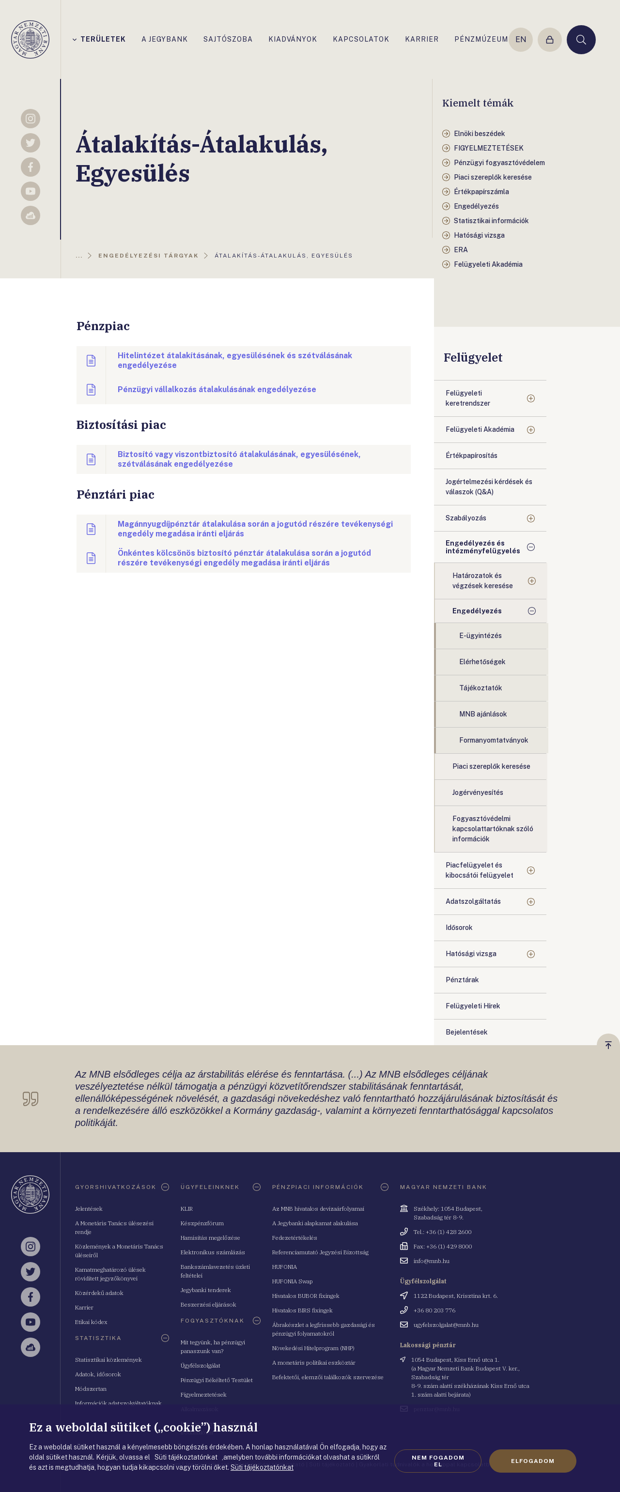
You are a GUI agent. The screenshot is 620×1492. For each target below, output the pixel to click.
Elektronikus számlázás (213, 1252)
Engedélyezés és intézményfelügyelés (483, 547)
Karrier (84, 1307)
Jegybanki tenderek (206, 1290)
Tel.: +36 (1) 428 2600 (442, 1231)
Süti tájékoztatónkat (262, 1467)
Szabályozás (466, 518)
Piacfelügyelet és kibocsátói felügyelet (479, 870)
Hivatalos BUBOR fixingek (306, 1295)
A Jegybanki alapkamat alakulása (315, 1223)
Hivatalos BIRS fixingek (302, 1310)
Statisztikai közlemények (108, 1359)
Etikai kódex (91, 1321)
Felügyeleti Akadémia (480, 429)
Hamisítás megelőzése (210, 1237)
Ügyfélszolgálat (200, 1365)
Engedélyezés (477, 611)
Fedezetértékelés (294, 1237)
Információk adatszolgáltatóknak (118, 1403)
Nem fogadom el (438, 1461)
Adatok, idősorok (98, 1374)
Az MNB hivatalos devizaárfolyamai (318, 1208)
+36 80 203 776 (434, 1310)
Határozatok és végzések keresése (482, 581)
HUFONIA (284, 1266)
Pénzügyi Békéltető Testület (217, 1380)
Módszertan (91, 1388)
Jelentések (89, 1208)
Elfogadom (533, 1461)
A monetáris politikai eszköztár (314, 1362)
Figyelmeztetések (204, 1394)
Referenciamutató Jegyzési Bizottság (320, 1252)
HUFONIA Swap (292, 1281)
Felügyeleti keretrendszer (468, 398)
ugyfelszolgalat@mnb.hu (446, 1324)
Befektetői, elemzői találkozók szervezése (328, 1377)
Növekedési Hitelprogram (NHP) (313, 1348)
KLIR (187, 1208)
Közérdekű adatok (99, 1292)
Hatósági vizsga (471, 954)
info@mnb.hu (432, 1260)
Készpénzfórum (202, 1223)
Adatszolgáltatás (473, 901)
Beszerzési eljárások (208, 1304)
